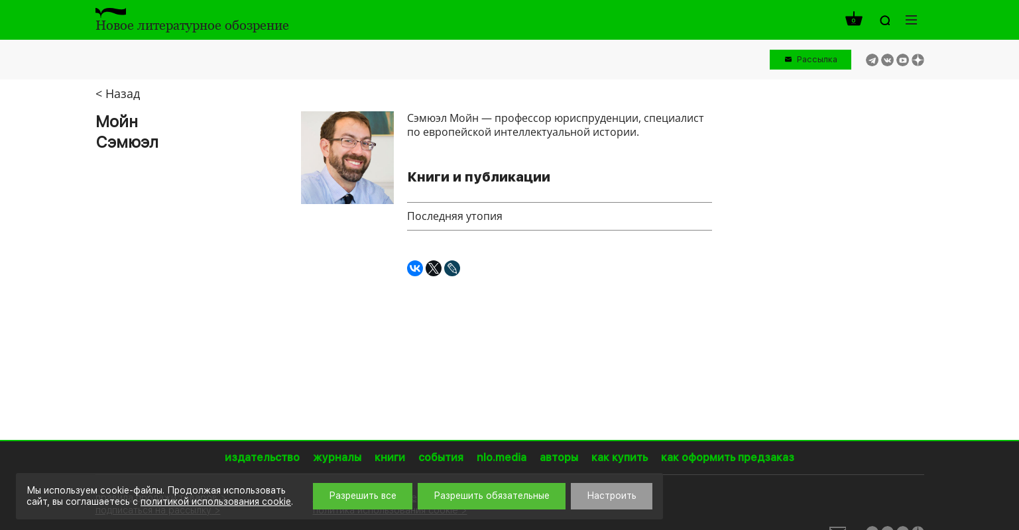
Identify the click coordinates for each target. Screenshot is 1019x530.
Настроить (611, 495)
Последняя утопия (455, 216)
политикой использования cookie (216, 501)
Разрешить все (362, 495)
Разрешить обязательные (492, 495)
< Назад (117, 93)
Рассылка (817, 59)
